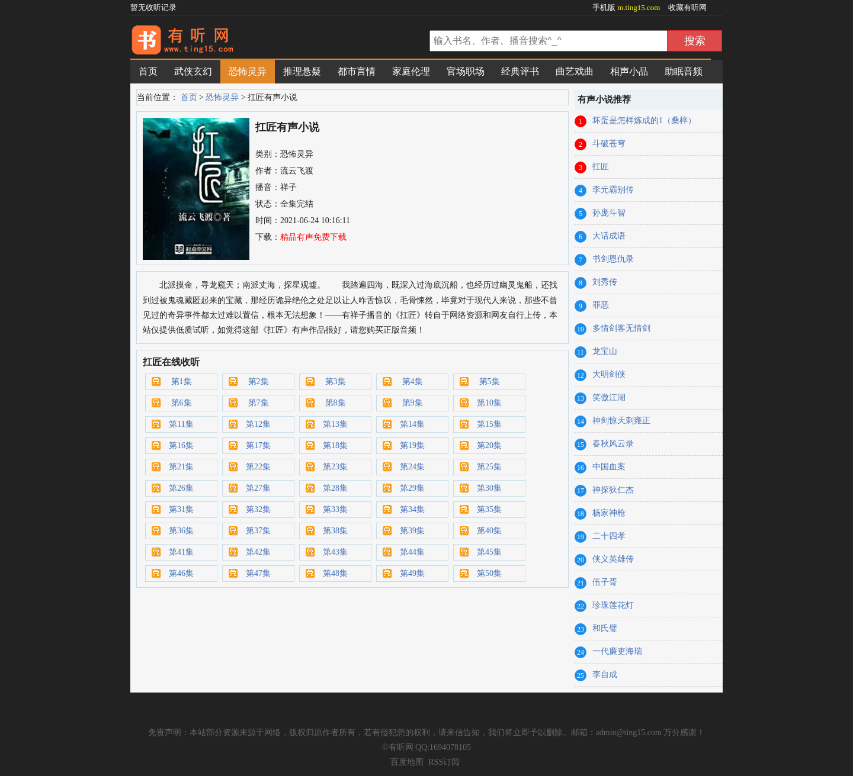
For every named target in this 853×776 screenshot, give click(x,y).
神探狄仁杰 (613, 489)
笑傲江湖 (609, 397)
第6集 (181, 402)
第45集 (489, 552)
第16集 (181, 445)
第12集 (258, 424)
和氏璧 (604, 628)
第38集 (335, 530)
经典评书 (520, 71)
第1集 (181, 381)
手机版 (627, 7)
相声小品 (629, 71)
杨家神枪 (609, 512)
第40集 (489, 530)
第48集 (335, 573)
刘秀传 (604, 282)
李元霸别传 (613, 189)
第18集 (335, 445)
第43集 (335, 552)
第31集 (181, 509)
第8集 (335, 402)
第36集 (181, 530)
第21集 (181, 466)
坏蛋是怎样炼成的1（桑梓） (644, 120)
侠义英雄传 (613, 559)
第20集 (489, 445)
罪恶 (600, 305)
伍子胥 (604, 582)
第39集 (412, 530)
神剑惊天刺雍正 (621, 420)
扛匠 (600, 166)
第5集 (489, 381)
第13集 (335, 424)
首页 (148, 71)
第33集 (335, 509)
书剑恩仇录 (613, 259)
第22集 (258, 466)
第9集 (412, 402)
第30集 (489, 488)
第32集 (258, 509)
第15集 (489, 424)
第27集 (258, 488)
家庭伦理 (411, 71)
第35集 (489, 509)
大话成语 (609, 235)
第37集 (258, 530)
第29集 (412, 488)
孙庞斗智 (609, 212)
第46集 (181, 573)
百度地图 (407, 762)
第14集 (412, 424)
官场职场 (466, 71)
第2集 (258, 381)
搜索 (695, 41)
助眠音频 (684, 71)
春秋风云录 (613, 443)
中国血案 (609, 466)
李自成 (604, 674)
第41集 (181, 552)
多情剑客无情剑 (621, 328)
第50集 (489, 573)
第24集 (412, 466)
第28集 (335, 488)
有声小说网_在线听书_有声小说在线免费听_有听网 (278, 42)
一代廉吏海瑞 (617, 651)
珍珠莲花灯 (613, 605)
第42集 (258, 552)
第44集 (412, 552)
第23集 (335, 466)
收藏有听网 (687, 7)
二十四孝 (609, 536)
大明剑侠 (609, 374)
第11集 (181, 424)
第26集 (181, 488)
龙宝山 (604, 351)
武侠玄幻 (193, 71)
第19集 (412, 445)
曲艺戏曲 (575, 71)
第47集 (258, 573)
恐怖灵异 (248, 71)
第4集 (412, 381)
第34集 (412, 509)
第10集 (489, 402)
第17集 (258, 445)
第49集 (412, 573)
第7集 (258, 402)
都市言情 (357, 71)
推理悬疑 (302, 71)
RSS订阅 (444, 762)
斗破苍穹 (609, 143)
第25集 (489, 466)
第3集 (335, 381)
